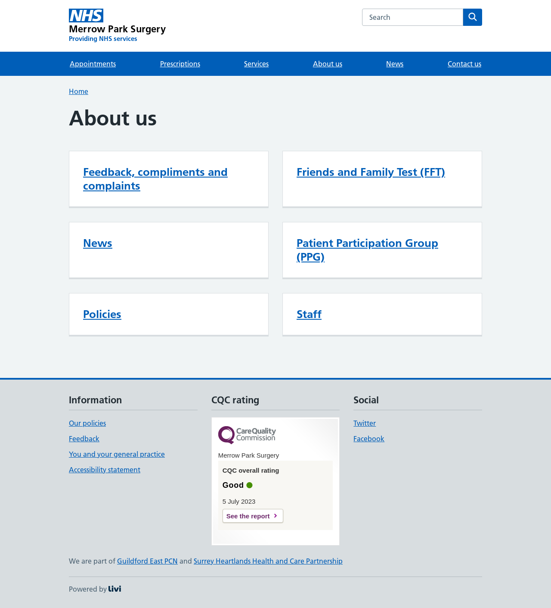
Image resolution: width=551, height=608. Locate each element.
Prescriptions (180, 63)
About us (327, 63)
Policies (102, 314)
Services (256, 63)
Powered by (95, 589)
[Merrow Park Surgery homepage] (117, 26)
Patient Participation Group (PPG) (367, 250)
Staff (309, 314)
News (394, 63)
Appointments (93, 63)
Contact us (464, 63)
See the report (248, 516)
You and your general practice (117, 454)
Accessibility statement (104, 469)
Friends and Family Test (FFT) (371, 172)
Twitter (364, 423)
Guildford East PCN (147, 561)
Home (78, 91)
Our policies (87, 423)
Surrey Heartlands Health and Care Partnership (268, 561)
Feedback (84, 438)
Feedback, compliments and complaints (155, 179)
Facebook (368, 438)
